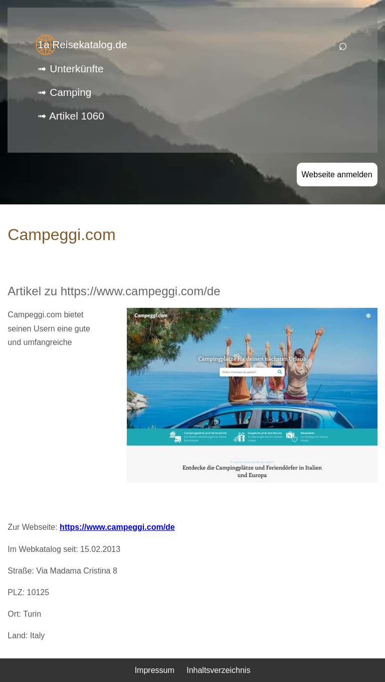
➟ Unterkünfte (70, 68)
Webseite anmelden (337, 174)
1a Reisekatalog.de (82, 44)
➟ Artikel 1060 (71, 116)
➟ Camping (64, 92)
